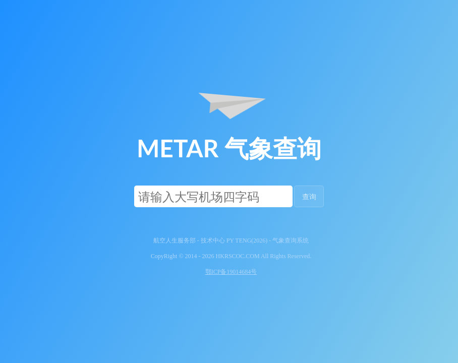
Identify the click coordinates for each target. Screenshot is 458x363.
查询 (309, 196)
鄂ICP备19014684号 (231, 271)
